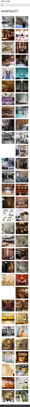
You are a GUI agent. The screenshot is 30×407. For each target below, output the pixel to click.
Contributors (9, 405)
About (20, 405)
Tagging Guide (15, 405)
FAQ (4, 405)
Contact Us (24, 405)
